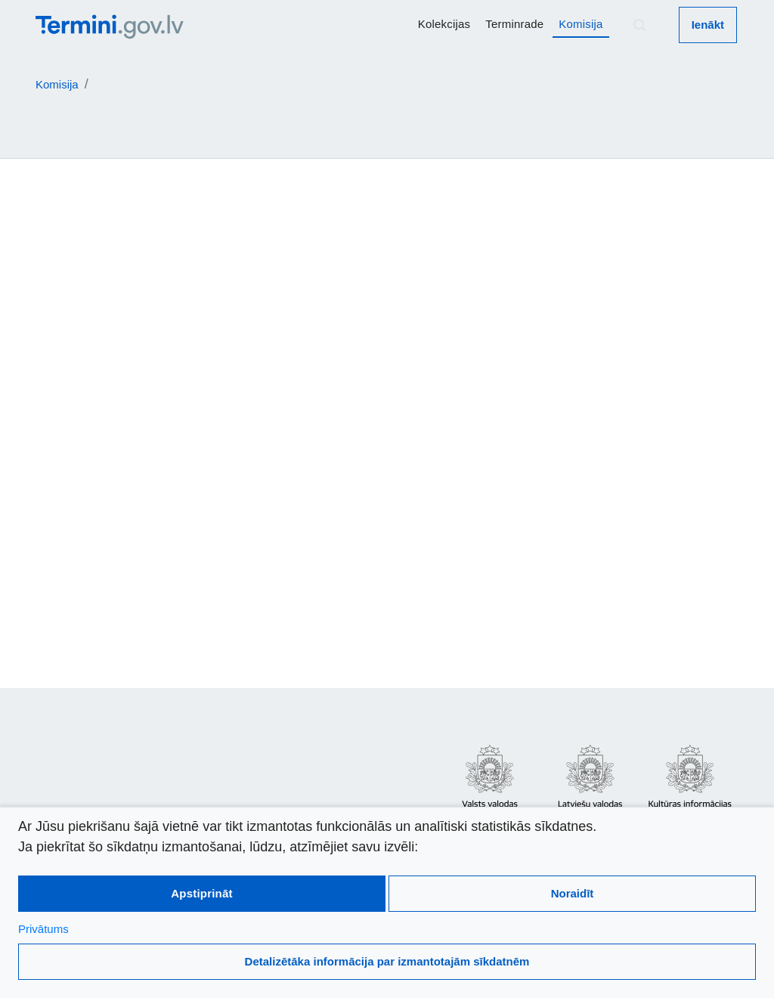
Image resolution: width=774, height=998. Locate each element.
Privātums (43, 928)
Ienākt (708, 24)
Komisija (580, 23)
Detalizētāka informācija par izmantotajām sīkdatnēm (387, 961)
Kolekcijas (444, 23)
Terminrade (514, 23)
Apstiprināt (201, 893)
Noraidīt (572, 893)
